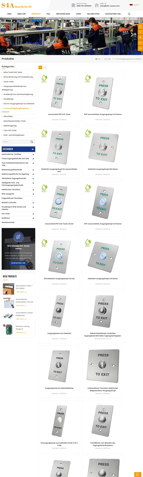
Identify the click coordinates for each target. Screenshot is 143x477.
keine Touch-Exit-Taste (13, 72)
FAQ (48, 14)
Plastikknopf (8, 99)
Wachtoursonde (8, 222)
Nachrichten (93, 14)
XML (54, 473)
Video (78, 14)
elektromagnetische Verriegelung (15, 174)
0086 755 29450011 (84, 6)
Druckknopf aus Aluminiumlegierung (18, 94)
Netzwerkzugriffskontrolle (12, 169)
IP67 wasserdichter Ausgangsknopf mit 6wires (77, 135)
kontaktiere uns (113, 14)
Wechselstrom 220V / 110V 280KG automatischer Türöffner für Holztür (24, 287)
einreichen (104, 405)
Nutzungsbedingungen (83, 460)
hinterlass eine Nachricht (127, 474)
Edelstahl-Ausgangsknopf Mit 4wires (129, 98)
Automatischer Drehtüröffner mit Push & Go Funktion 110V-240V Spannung (24, 300)
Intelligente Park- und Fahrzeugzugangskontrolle (12, 184)
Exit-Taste (107, 59)
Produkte (36, 14)
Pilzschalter (8, 116)
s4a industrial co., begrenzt (15, 427)
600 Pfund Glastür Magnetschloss (55, 445)
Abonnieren (108, 450)
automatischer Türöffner (11, 154)
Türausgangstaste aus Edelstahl (103, 210)
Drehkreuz (6, 218)
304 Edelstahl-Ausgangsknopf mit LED (103, 135)
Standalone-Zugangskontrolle (14, 178)
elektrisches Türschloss (11, 189)
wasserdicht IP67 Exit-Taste (50, 98)
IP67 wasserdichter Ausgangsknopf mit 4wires (77, 98)
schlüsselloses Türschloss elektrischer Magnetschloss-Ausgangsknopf (129, 172)
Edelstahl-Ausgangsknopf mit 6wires (129, 135)
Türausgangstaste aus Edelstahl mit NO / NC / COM (50, 210)
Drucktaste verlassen (50, 431)
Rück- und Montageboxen (14, 135)
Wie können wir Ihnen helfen (18, 247)
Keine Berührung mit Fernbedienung (18, 77)
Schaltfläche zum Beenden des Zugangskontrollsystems (77, 210)
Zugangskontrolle (49, 438)
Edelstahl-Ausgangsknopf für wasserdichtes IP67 (103, 98)
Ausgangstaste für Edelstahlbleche (103, 172)
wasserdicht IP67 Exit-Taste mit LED (50, 135)
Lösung (78, 445)
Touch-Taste (9, 81)
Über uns (21, 14)
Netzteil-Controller (9, 202)
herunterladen (63, 14)
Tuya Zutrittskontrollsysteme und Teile (15, 164)
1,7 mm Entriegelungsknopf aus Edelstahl (127, 59)
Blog (77, 452)
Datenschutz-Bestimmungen (67, 473)
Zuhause (79, 431)
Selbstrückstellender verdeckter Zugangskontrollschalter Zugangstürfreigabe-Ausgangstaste (77, 172)
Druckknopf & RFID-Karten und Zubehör (14, 208)
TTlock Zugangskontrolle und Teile (15, 158)
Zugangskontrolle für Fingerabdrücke (56, 449)
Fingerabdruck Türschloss (12, 198)
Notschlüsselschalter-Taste (15, 121)
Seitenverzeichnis (82, 456)
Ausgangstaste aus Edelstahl (50, 172)
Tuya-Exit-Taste (10, 130)
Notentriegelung (10, 125)
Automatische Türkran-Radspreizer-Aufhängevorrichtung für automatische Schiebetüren (25, 314)
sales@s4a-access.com (110, 6)
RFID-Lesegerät (8, 194)
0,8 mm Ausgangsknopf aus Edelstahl (19, 103)
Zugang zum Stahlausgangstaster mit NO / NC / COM (129, 210)
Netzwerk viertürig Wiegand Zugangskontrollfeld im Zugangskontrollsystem (25, 327)
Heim (9, 14)
